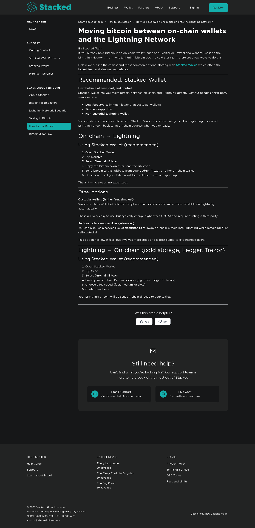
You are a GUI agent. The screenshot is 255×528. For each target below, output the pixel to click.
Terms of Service (178, 469)
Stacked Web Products (44, 58)
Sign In (194, 7)
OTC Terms (174, 475)
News (32, 28)
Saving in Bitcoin (40, 118)
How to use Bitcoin (41, 126)
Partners (143, 7)
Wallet (128, 7)
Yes (144, 321)
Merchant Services (41, 73)
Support (174, 7)
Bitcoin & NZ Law (40, 133)
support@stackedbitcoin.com (43, 520)
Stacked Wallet (39, 65)
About (159, 7)
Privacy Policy (176, 463)
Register (218, 7)
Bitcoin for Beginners (43, 102)
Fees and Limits (177, 481)
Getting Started (39, 50)
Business (112, 7)
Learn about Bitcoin (90, 21)
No (162, 321)
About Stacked (39, 94)
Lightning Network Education (48, 110)
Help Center (35, 463)
